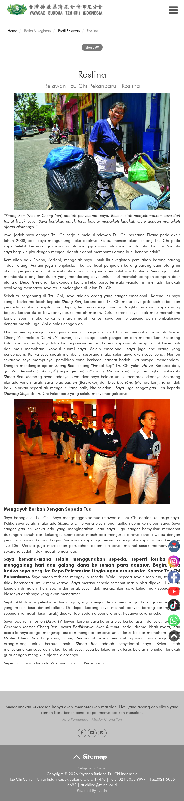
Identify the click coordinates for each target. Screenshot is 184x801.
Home (12, 31)
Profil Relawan (69, 31)
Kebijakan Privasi (92, 768)
